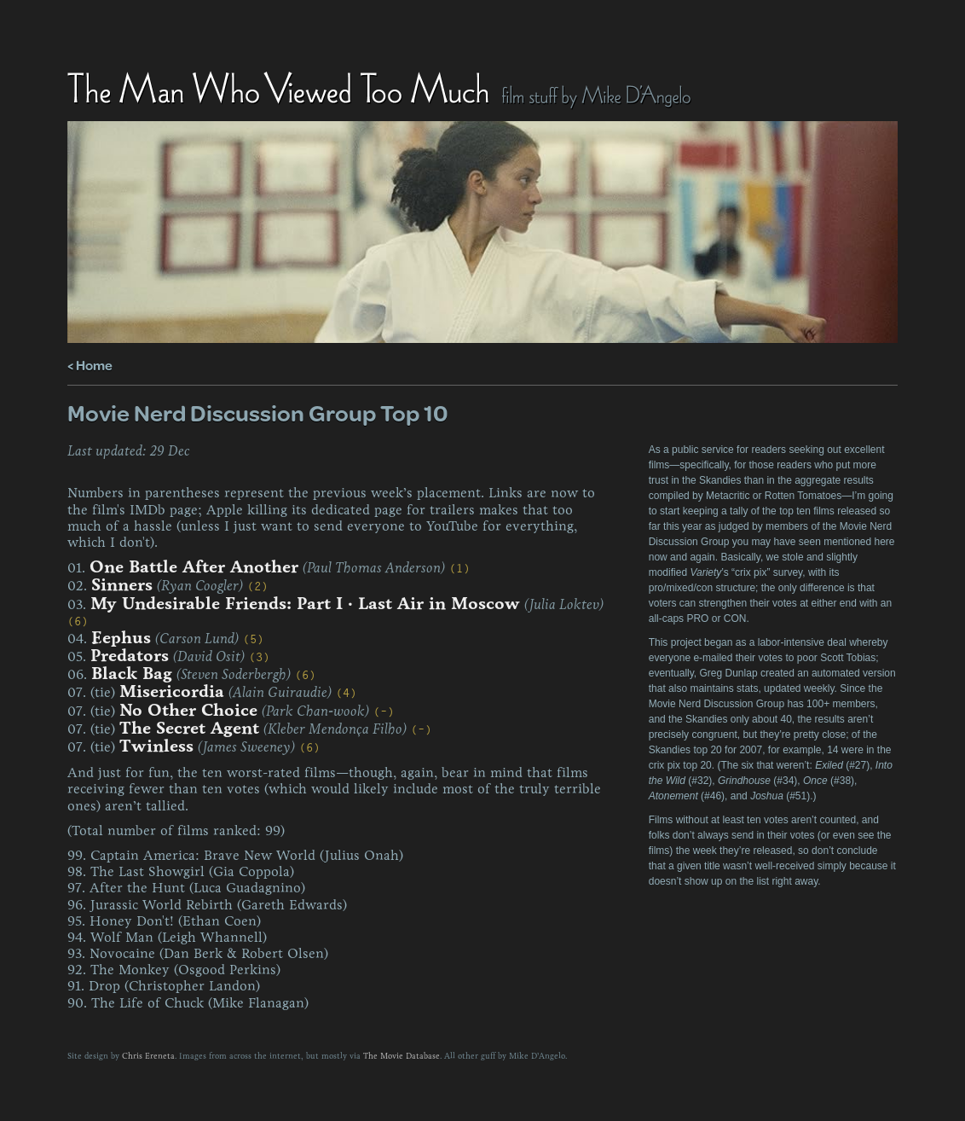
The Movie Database (401, 1056)
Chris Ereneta (148, 1056)
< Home (90, 365)
